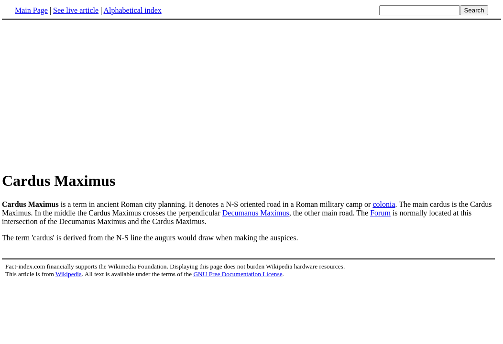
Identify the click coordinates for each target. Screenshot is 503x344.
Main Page (31, 10)
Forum (380, 213)
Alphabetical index (132, 10)
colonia (383, 204)
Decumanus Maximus (255, 213)
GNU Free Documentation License (237, 274)
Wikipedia (68, 274)
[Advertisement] (82, 95)
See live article (75, 10)
